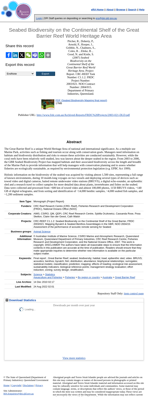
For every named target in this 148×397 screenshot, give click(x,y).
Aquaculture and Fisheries (48, 277)
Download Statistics (21, 300)
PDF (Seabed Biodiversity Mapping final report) (81, 100)
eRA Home (97, 9)
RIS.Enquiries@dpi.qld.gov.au (18, 393)
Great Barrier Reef (125, 277)
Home (6, 385)
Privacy (39, 385)
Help (142, 9)
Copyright (16, 385)
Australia (107, 277)
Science (38, 274)
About (110, 9)
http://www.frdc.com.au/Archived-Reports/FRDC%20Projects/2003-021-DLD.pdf (83, 114)
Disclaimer (28, 385)
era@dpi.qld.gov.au (106, 18)
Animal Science (42, 231)
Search (132, 9)
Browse (120, 9)
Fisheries (70, 277)
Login (39, 18)
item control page (134, 293)
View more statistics (74, 358)
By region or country (89, 277)
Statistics (50, 274)
